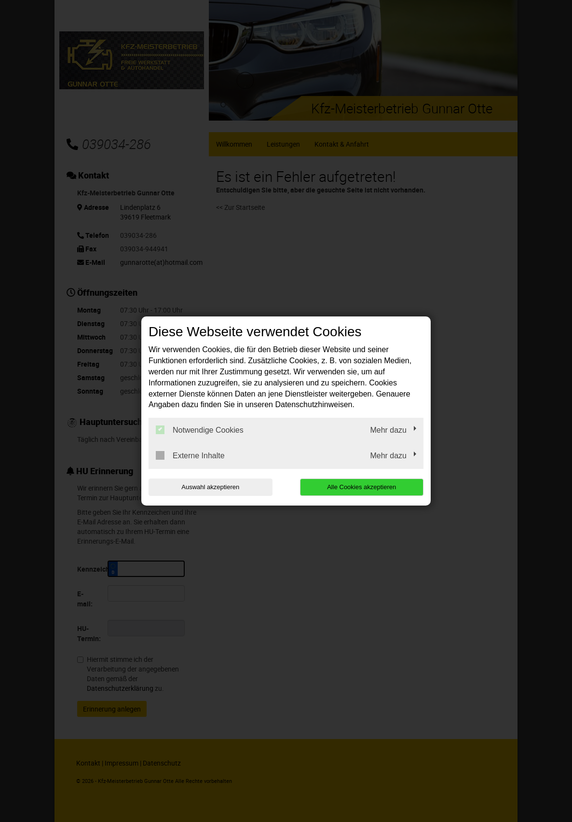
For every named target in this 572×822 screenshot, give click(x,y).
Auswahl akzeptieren (210, 487)
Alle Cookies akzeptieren (361, 487)
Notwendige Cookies (200, 429)
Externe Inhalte (190, 455)
